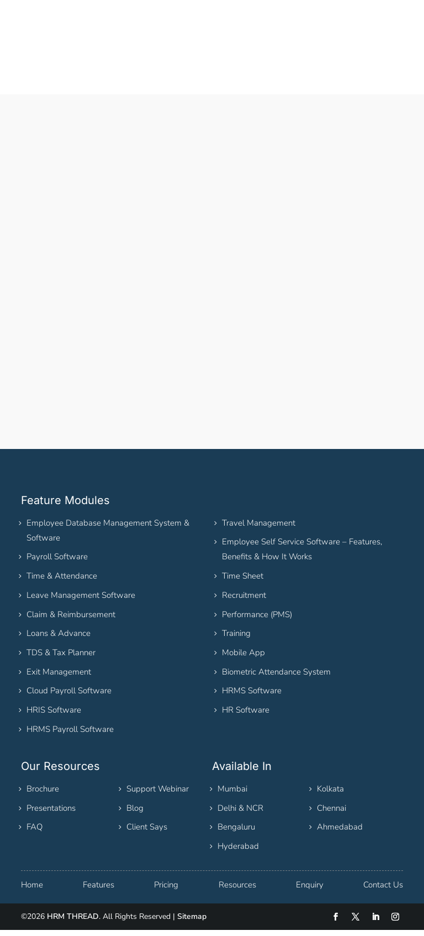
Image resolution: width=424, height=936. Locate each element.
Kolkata (330, 794)
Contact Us (383, 890)
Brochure (42, 794)
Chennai (331, 814)
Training (236, 639)
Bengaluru (236, 832)
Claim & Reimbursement (70, 620)
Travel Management (258, 528)
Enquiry (310, 890)
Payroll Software (57, 562)
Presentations (51, 814)
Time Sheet (242, 581)
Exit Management (58, 677)
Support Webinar (157, 794)
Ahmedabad (340, 832)
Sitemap (191, 922)
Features (98, 890)
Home (32, 890)
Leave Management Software (80, 601)
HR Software (245, 715)
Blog (135, 814)
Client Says (146, 832)
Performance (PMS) (257, 620)
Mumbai (232, 794)
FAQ (34, 832)
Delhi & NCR (240, 814)
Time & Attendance (61, 581)
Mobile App (243, 658)
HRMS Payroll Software (70, 735)
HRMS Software (252, 696)
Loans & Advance (58, 639)
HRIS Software (53, 715)
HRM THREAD (73, 922)
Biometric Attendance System (276, 677)
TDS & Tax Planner (61, 658)
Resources (237, 890)
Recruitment (244, 601)
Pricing (166, 890)
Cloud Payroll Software (69, 696)
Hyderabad (238, 852)
